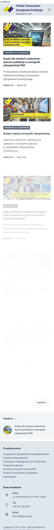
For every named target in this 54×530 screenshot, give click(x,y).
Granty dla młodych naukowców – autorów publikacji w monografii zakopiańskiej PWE (22, 62)
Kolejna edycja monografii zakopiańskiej (26, 135)
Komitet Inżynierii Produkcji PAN (19, 469)
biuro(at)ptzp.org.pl (22, 516)
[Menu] (49, 9)
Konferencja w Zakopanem (16, 53)
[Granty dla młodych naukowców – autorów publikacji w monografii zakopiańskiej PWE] (27, 35)
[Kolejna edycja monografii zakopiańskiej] (27, 111)
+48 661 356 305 (21, 506)
